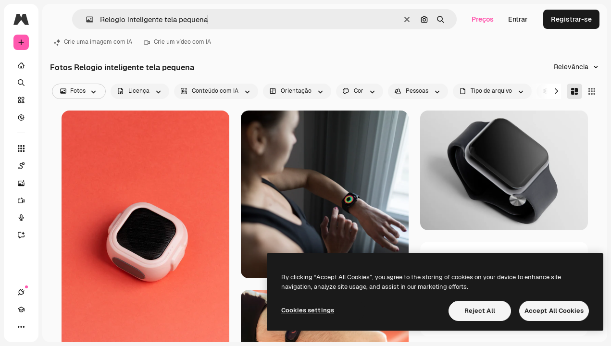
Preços (483, 19)
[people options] (418, 91)
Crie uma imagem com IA (93, 42)
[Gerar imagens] (25, 183)
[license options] (140, 91)
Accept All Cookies (554, 311)
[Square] (591, 91)
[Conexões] (21, 292)
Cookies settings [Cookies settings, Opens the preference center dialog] (307, 310)
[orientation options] (297, 91)
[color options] (359, 91)
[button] (86, 19)
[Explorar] (21, 117)
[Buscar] (21, 82)
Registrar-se (571, 19)
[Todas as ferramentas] (21, 148)
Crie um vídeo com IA (177, 42)
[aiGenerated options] (216, 91)
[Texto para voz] (25, 217)
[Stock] (21, 100)
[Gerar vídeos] (25, 200)
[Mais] (21, 326)
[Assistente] (25, 235)
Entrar (518, 19)
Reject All (479, 311)
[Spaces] (25, 165)
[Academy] (21, 309)
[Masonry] (574, 91)
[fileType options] (492, 91)
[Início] (21, 65)
